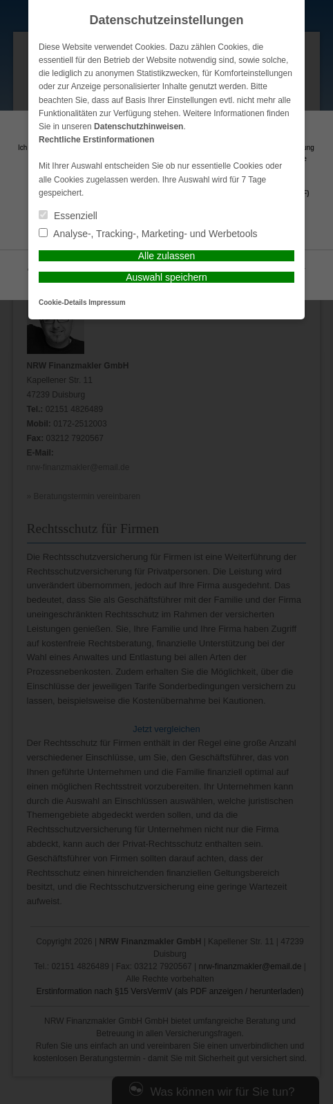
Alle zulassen (167, 255)
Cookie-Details (62, 302)
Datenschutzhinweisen (138, 126)
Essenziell (68, 215)
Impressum (106, 302)
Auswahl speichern (166, 277)
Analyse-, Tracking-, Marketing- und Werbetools (148, 233)
